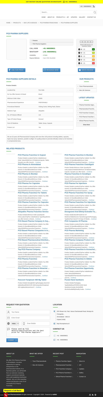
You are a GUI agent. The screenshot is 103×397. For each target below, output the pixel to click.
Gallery (82, 17)
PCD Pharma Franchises (49, 23)
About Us (51, 17)
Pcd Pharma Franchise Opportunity (79, 268)
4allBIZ (55, 394)
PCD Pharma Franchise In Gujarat (32, 155)
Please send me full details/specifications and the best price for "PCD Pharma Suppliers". (30, 331)
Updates (74, 17)
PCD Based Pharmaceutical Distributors (34, 240)
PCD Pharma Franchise (27, 259)
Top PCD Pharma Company (29, 249)
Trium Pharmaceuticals (86, 86)
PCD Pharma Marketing (74, 230)
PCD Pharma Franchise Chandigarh (79, 164)
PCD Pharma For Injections (76, 183)
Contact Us (91, 17)
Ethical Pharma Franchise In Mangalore (88, 120)
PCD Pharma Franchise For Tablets (32, 193)
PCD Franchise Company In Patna (88, 113)
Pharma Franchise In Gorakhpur (78, 174)
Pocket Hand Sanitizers (74, 280)
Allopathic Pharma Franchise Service (33, 212)
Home (44, 17)
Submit (11, 340)
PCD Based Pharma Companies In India (34, 230)
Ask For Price (17, 70)
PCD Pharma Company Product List (79, 240)
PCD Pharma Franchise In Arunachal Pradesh (83, 249)
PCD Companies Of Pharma (76, 221)
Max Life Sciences (30, 23)
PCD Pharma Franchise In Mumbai (79, 155)
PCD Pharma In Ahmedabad (29, 164)
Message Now (52, 70)
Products (60, 17)
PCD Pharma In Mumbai (28, 174)
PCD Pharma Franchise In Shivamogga (88, 117)
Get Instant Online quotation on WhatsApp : (51, 1)
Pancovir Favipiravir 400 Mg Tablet (32, 280)
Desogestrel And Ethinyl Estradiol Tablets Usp (84, 212)
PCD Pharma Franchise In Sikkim (78, 259)
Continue (38, 162)
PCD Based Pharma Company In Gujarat (34, 221)
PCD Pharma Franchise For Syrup (78, 193)
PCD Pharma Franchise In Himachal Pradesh (36, 268)
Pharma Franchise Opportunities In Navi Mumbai (88, 105)
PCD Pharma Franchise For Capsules (33, 202)
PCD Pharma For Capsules (29, 183)
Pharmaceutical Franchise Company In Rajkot (88, 109)
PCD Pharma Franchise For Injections (80, 202)
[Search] (95, 12)
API (68, 17)
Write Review (87, 70)
